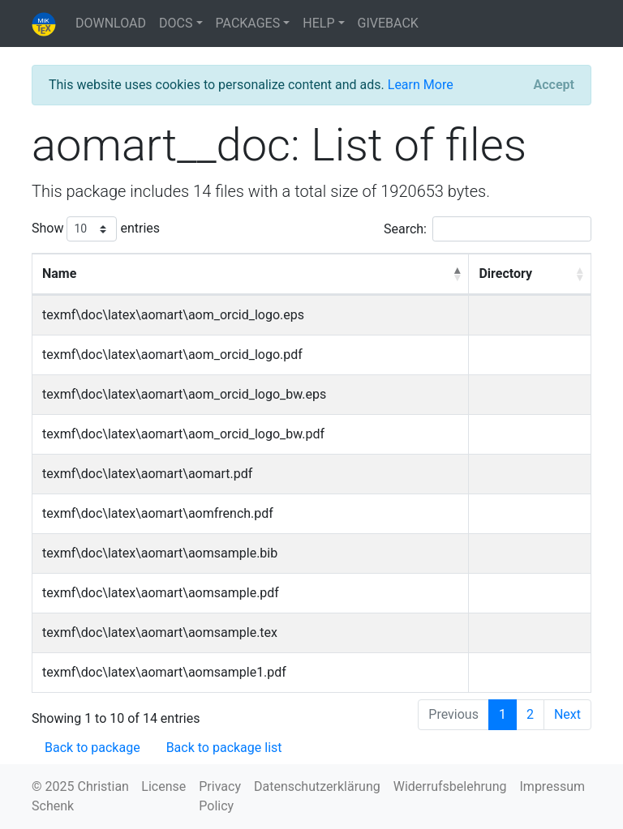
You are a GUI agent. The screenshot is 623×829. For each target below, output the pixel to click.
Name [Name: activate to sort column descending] (59, 273)
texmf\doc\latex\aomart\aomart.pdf (147, 473)
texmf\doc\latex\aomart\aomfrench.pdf (157, 513)
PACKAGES (248, 23)
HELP (318, 23)
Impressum (553, 786)
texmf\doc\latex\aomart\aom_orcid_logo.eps (173, 315)
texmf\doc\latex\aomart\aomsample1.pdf (164, 672)
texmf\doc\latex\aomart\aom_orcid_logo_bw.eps (184, 394)
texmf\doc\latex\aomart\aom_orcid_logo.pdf (172, 354)
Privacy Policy (220, 796)
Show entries (96, 228)
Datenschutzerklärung (317, 786)
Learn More (420, 84)
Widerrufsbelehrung (450, 786)
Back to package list (224, 747)
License (163, 786)
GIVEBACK (388, 23)
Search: (487, 228)
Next (567, 714)
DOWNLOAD (110, 23)
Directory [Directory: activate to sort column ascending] (505, 273)
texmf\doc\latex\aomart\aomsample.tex (159, 632)
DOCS (175, 23)
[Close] (554, 85)
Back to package (92, 747)
